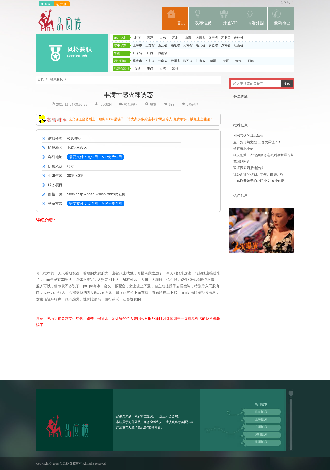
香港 (137, 68)
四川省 (150, 61)
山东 (163, 37)
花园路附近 (241, 161)
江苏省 (150, 45)
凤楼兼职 (79, 49)
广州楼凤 (261, 427)
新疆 (213, 61)
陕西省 (188, 61)
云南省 (162, 61)
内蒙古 (200, 37)
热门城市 (261, 404)
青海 (238, 61)
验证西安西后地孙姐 (248, 168)
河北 (175, 37)
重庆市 (137, 61)
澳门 (150, 68)
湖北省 (200, 45)
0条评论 (193, 104)
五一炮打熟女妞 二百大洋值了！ (257, 142)
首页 (41, 79)
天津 (150, 37)
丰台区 (81, 148)
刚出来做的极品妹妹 (248, 136)
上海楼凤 (261, 419)
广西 (150, 53)
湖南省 (225, 45)
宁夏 (226, 61)
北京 (137, 37)
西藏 (251, 61)
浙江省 (162, 45)
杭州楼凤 (261, 442)
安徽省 (213, 45)
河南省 (188, 45)
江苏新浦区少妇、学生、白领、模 (258, 174)
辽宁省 (213, 37)
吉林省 (238, 37)
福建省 (175, 45)
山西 (188, 37)
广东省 (137, 53)
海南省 (162, 53)
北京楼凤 (261, 412)
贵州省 (175, 61)
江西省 (238, 45)
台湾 (163, 68)
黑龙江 (225, 37)
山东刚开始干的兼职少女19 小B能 (258, 181)
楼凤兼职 (56, 79)
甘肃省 (200, 61)
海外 (175, 68)
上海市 (137, 45)
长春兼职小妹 (243, 148)
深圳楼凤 (261, 434)
